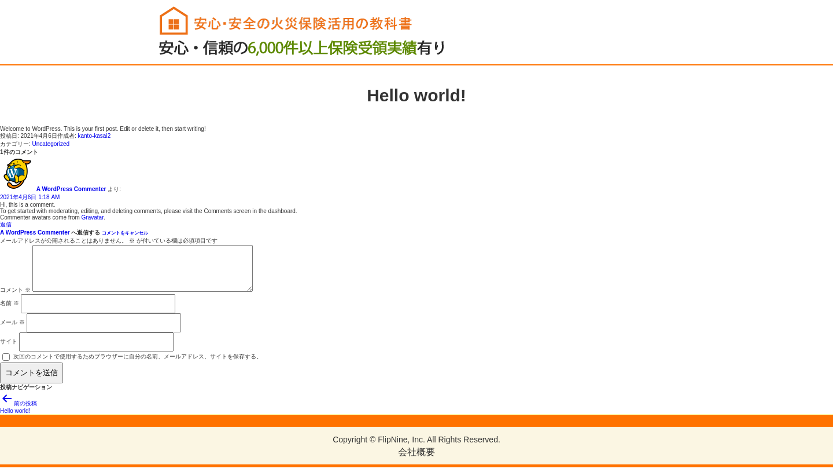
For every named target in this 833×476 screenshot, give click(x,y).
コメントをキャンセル (125, 233)
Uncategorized (50, 144)
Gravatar (93, 217)
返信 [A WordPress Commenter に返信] (6, 224)
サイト (8, 350)
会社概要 (416, 461)
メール (12, 331)
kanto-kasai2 (94, 136)
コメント (15, 298)
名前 (9, 312)
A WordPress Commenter (71, 189)
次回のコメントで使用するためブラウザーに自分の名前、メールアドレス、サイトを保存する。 (137, 365)
